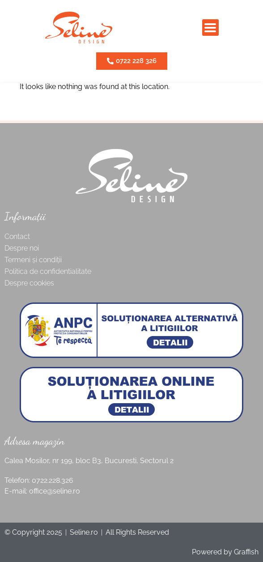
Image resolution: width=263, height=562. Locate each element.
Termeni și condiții (33, 259)
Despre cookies (29, 283)
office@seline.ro (54, 491)
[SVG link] (78, 27)
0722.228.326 (52, 480)
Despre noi (21, 248)
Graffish (246, 552)
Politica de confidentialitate (47, 271)
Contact (17, 236)
